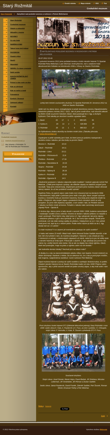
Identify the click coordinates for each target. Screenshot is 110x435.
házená (48, 406)
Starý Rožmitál (6, 14)
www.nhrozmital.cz (48, 134)
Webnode (103, 429)
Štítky (40, 406)
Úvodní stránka (70, 3)
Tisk (105, 3)
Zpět (103, 416)
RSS (97, 3)
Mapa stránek (86, 3)
